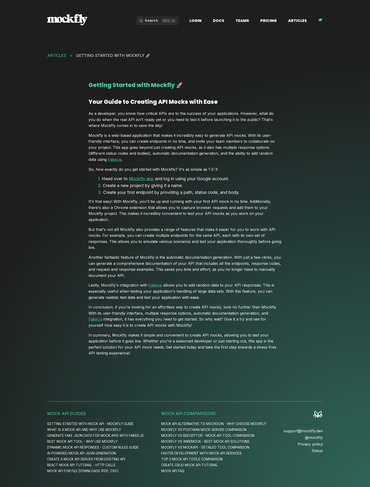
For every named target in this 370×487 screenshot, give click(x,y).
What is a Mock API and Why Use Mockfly (84, 430)
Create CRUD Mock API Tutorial (189, 465)
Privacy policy (310, 444)
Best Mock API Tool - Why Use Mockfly (82, 441)
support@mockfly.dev (303, 431)
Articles (297, 20)
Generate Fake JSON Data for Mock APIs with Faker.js (95, 435)
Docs (218, 20)
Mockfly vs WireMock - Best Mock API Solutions (205, 441)
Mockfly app (141, 178)
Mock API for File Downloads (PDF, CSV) (82, 471)
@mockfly (314, 437)
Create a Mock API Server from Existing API (86, 459)
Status (317, 450)
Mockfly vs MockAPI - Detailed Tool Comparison (205, 447)
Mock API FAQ (172, 471)
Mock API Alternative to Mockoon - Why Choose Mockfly (213, 424)
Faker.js (115, 159)
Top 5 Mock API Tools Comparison (192, 459)
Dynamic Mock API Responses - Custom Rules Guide (93, 447)
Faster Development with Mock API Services (201, 453)
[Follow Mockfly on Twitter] (320, 20)
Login (195, 20)
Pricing (268, 20)
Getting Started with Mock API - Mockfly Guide (90, 424)
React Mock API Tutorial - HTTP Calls (81, 465)
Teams (242, 20)
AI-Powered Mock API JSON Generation (81, 453)
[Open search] (157, 21)
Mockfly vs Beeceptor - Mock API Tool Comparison (207, 435)
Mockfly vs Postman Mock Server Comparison (204, 430)
